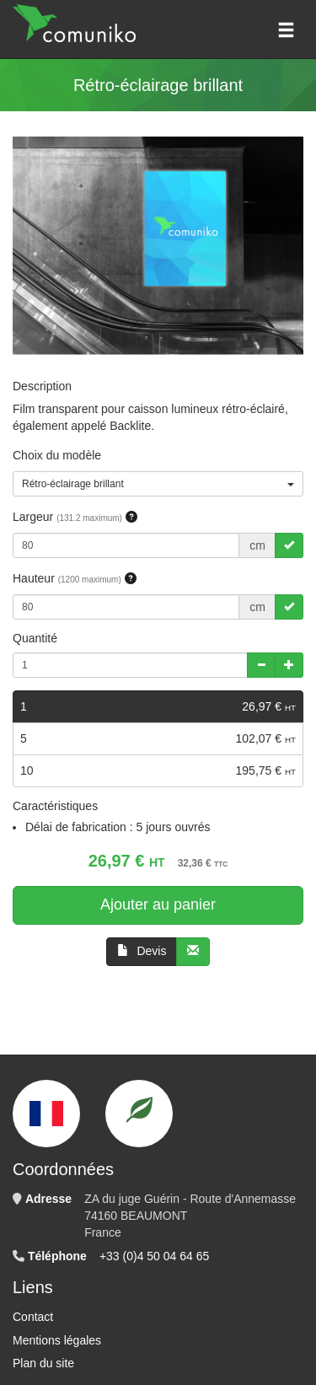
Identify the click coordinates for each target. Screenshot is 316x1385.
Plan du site (43, 1363)
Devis (142, 951)
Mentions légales (57, 1340)
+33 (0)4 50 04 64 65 (154, 1256)
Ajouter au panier (158, 904)
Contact (33, 1316)
